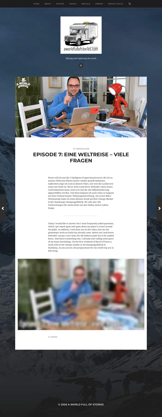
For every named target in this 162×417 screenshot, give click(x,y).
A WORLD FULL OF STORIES (86, 404)
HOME (36, 4)
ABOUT (47, 4)
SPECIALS (85, 4)
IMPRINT (99, 4)
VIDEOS (72, 4)
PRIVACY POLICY (115, 4)
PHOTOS (60, 4)
